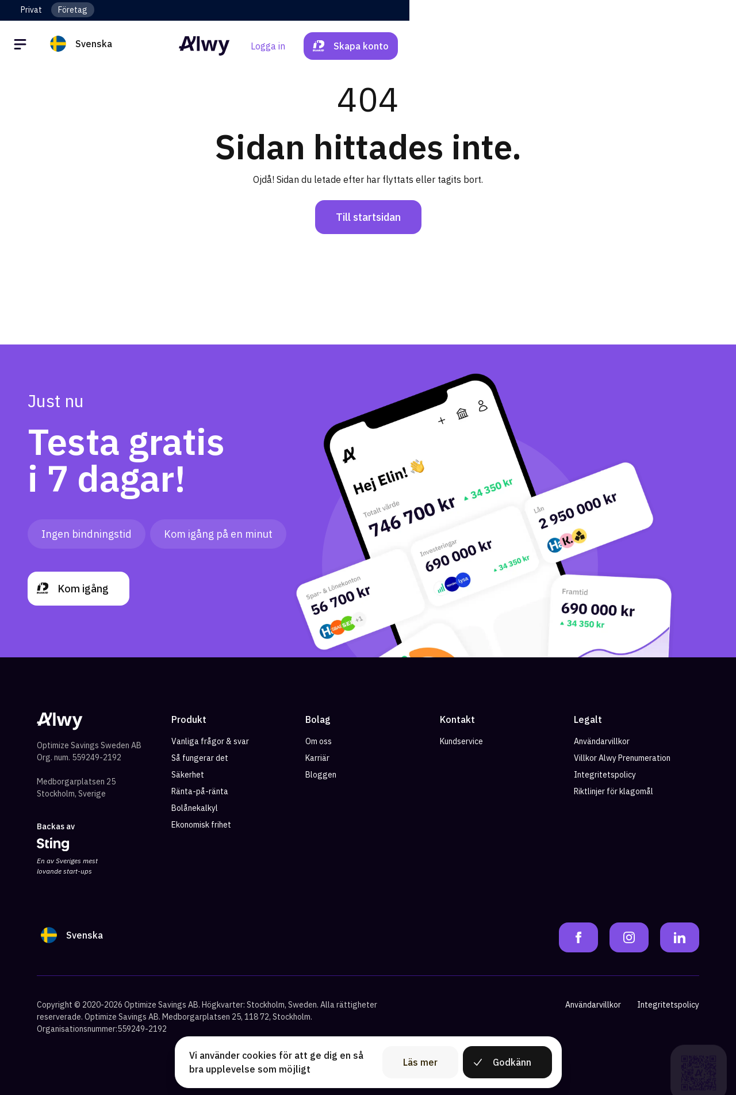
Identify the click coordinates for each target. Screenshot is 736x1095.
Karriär (317, 758)
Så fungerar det (199, 758)
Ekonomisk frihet (201, 825)
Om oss (318, 741)
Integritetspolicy (605, 774)
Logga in (594, 46)
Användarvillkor (602, 741)
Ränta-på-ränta (199, 791)
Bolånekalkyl (194, 808)
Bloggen (320, 774)
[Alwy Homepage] (368, 45)
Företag (72, 10)
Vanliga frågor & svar (210, 741)
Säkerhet (187, 774)
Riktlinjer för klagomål (613, 791)
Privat (31, 10)
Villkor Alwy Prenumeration (622, 758)
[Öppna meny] (22, 46)
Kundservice (461, 741)
